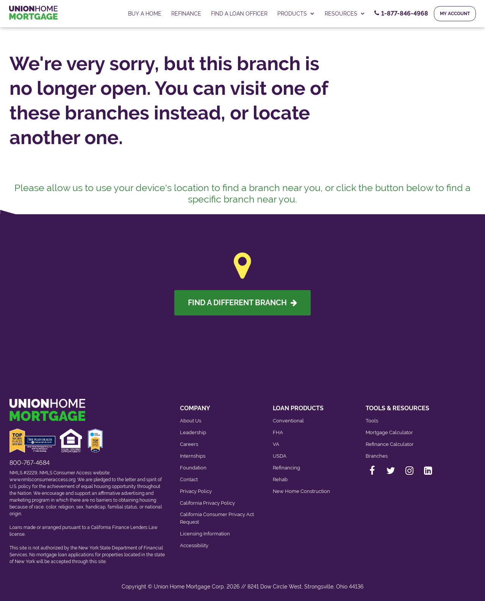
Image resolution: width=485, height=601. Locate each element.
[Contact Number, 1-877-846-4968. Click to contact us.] (401, 13)
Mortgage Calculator (389, 432)
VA (276, 444)
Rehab (280, 479)
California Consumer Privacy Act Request (217, 518)
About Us (190, 421)
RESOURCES (345, 14)
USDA (279, 456)
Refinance (186, 14)
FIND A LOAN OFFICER (239, 14)
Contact (189, 479)
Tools (372, 421)
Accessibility (194, 545)
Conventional (288, 421)
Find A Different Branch (242, 302)
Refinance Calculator (390, 444)
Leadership (193, 432)
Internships (192, 456)
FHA (278, 432)
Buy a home (144, 14)
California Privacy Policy (207, 503)
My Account (455, 13)
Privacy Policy (196, 491)
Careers (189, 444)
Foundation (193, 468)
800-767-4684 (29, 462)
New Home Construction (301, 491)
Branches (377, 456)
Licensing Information (205, 534)
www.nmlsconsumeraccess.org (42, 479)
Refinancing (286, 468)
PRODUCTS (296, 14)
